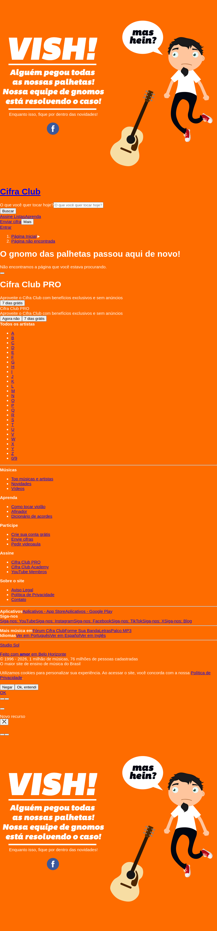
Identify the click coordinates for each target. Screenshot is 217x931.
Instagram (54, 620)
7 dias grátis (12, 303)
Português (33, 635)
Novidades (21, 483)
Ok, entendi (26, 687)
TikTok (126, 620)
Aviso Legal (22, 589)
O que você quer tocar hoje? (26, 204)
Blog (178, 620)
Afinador (19, 511)
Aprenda (33, 216)
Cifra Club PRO (25, 562)
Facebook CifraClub (53, 128)
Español (65, 635)
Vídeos (18, 488)
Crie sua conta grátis (30, 534)
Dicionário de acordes (31, 516)
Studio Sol (9, 645)
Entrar (6, 227)
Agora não (11, 318)
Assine (7, 216)
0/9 (14, 458)
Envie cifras (22, 539)
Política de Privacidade (33, 594)
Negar (7, 687)
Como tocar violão (28, 506)
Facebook (92, 620)
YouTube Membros (29, 571)
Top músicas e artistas (32, 478)
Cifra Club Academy (30, 566)
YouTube (18, 620)
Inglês (93, 635)
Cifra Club (20, 191)
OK (3, 692)
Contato (18, 599)
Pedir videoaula (25, 544)
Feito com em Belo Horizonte (33, 654)
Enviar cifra (10, 221)
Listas (19, 216)
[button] (33, 241)
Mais (27, 222)
